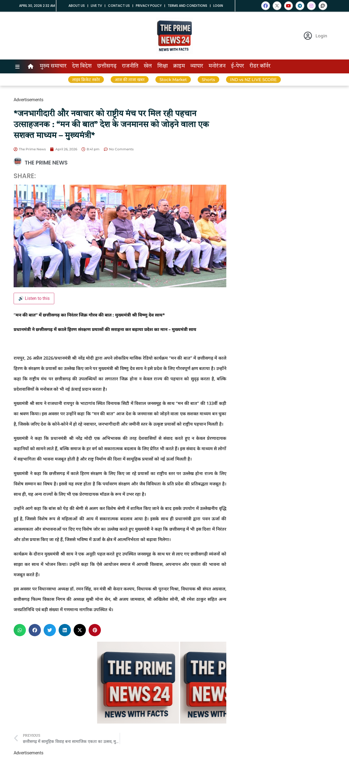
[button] (20, 630)
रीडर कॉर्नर (259, 66)
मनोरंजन (217, 66)
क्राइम (179, 66)
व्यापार (196, 66)
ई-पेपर (237, 66)
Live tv (96, 5)
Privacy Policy (149, 5)
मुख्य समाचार (53, 66)
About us (76, 5)
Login (218, 5)
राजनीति (130, 66)
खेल (148, 66)
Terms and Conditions (187, 5)
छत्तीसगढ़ (106, 66)
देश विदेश (82, 66)
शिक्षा (162, 66)
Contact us (119, 5)
